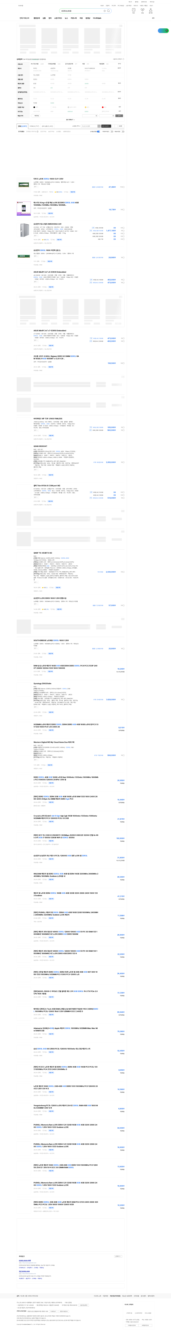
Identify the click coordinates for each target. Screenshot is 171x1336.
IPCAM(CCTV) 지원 (63, 702)
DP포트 (42, 279)
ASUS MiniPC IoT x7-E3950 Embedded (50, 331)
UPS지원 (36, 459)
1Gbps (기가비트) (70, 451)
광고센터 (143, 1296)
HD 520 (43, 489)
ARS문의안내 (145, 1325)
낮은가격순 (43, 131)
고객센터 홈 (129, 1313)
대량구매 (73, 192)
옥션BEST (21, 1278)
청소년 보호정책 (127, 1296)
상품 (44, 18)
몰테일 (136, 2)
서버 (38, 572)
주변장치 (66, 457)
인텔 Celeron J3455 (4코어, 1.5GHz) (48, 558)
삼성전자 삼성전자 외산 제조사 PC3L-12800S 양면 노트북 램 (60, 856)
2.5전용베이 (42, 692)
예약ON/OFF (75, 463)
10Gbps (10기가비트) (40, 560)
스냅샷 (63, 465)
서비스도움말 (148, 1313)
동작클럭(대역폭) (22, 92)
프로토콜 (39, 461)
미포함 (48, 184)
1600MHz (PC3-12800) (52, 182)
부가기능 (20, 111)
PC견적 (114, 5)
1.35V (72, 182)
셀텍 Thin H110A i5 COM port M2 (47, 486)
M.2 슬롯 (37, 568)
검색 (119, 116)
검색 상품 (47, 126)
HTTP (56, 572)
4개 (45, 453)
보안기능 (67, 463)
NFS (58, 461)
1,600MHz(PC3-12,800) (53, 253)
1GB (70, 747)
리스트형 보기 (113, 126)
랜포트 (49, 560)
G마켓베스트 (22, 1267)
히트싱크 (20, 103)
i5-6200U (37, 489)
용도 (40, 428)
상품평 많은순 (67, 131)
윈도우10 (57, 227)
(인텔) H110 (49, 227)
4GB (60, 451)
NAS (35, 449)
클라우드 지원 (60, 463)
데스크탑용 (37, 253)
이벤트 (141, 5)
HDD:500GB (68, 229)
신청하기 (117, 1256)
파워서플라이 (53, 233)
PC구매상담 (121, 5)
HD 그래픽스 (48, 422)
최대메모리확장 (41, 566)
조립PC (108, 5)
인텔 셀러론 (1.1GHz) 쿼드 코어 (46, 451)
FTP (44, 461)
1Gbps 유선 (50, 231)
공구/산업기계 (69, 64)
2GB (66, 688)
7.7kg (64, 233)
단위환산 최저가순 (31, 131)
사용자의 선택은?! (117, 59)
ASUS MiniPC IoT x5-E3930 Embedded (50, 272)
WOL (48, 463)
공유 (151, 18)
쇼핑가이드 (58, 18)
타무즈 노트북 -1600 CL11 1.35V (48, 179)
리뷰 (81, 18)
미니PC (61, 279)
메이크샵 (152, 2)
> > (44, 217)
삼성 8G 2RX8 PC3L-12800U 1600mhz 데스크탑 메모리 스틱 (62, 1049)
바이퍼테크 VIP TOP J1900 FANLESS (48, 419)
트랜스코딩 (43, 463)
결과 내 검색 (105, 126)
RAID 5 (52, 455)
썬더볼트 (74, 568)
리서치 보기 (22, 68)
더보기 (152, 5)
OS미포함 (50, 275)
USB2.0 (55, 457)
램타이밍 (20, 99)
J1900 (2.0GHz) (39, 422)
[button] (133, 11)
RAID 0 (40, 455)
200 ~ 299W (65, 227)
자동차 (102, 5)
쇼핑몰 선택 (76, 126)
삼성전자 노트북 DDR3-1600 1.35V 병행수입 (50, 598)
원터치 (67, 465)
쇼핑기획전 (128, 5)
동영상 (88, 18)
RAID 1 (46, 455)
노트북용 (36, 182)
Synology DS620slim (42, 684)
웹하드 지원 (55, 700)
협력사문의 (151, 1296)
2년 (41, 449)
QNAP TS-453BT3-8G (43, 553)
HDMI (72, 231)
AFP (55, 461)
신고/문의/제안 (138, 1313)
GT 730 (42, 227)
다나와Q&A (97, 18)
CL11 (67, 182)
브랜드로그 (45, 192)
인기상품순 (21, 131)
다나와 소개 (97, 1296)
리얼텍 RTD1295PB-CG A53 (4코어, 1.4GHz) (51, 747)
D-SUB (36, 233)
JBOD (70, 455)
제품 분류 (20, 79)
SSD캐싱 (53, 566)
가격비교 (34, 126)
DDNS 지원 (50, 465)
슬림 (60, 233)
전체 (22, 126)
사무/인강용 (45, 428)
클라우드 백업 (37, 467)
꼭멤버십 (41, 1267)
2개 (45, 751)
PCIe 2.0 (52, 568)
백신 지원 (43, 465)
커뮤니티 (135, 5)
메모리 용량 (21, 83)
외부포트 (39, 457)
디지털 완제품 (52, 64)
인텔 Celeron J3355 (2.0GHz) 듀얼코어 (49, 688)
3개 (53, 560)
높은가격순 (51, 131)
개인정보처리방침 (115, 1296)
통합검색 (37, 18)
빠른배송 (37, 116)
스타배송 (36, 1267)
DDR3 (41, 182)
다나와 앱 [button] (20, 5)
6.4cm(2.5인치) (69, 453)
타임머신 (72, 465)
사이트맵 (136, 1296)
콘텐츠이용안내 (64, 1311)
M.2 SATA (69, 566)
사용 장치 (20, 75)
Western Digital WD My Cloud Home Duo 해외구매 (54, 742)
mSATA (53, 424)
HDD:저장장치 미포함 (50, 277)
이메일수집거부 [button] (132, 1325)
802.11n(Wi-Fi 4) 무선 (62, 231)
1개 (39, 184)
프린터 (45, 572)
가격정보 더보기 (116, 187)
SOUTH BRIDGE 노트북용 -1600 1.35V (51, 640)
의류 (83, 64)
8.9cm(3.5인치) (59, 453)
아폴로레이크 (70, 275)
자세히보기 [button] (53, 1311)
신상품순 (58, 131)
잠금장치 (71, 457)
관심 (67, 192)
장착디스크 (51, 453)
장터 (50, 18)
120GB (58, 491)
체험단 (146, 5)
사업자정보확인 (83, 1305)
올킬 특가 (28, 1278)
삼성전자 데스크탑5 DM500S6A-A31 (47, 224)
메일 (41, 572)
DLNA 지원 (55, 574)
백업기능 (37, 465)
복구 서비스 (60, 704)
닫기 (35, 186)
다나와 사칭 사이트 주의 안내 (29, 1296)
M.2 (58, 277)
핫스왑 (53, 463)
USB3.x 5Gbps (44, 233)
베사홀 (69, 426)
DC (57, 279)
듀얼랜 (76, 277)
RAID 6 (58, 455)
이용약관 (105, 1296)
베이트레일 (37, 424)
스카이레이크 (49, 229)
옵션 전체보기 (69, 119)
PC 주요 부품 (34, 64)
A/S (39, 449)
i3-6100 (36, 227)
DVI (76, 231)
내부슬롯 (46, 568)
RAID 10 (64, 455)
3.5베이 (41, 453)
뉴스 (66, 18)
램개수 (19, 88)
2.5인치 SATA (61, 566)
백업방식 (58, 465)
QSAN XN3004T (40, 446)
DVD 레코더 (37, 231)
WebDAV (63, 461)
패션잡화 (101, 64)
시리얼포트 (63, 426)
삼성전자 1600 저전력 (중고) (47, 250)
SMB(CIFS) (49, 461)
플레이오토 (144, 2)
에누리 (130, 2)
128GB (63, 277)
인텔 (71, 227)
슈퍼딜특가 (29, 1267)
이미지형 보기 (116, 126)
